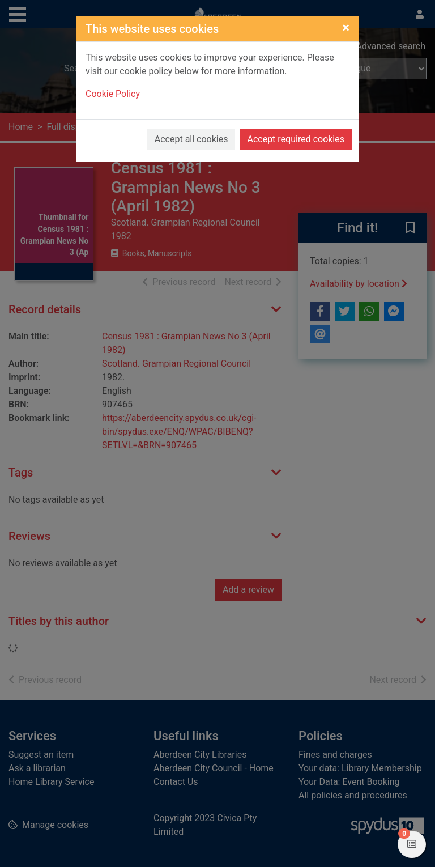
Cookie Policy (113, 93)
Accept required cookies (295, 139)
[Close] (346, 28)
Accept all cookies (191, 139)
